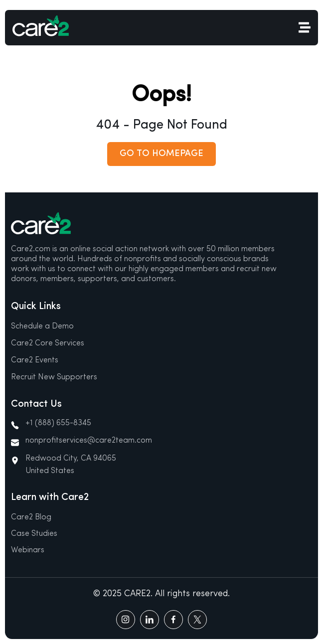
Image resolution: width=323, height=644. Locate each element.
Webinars (27, 550)
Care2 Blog (31, 517)
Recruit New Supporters (54, 377)
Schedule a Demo (42, 326)
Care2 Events (34, 360)
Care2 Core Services (47, 343)
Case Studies (34, 534)
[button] (161, 154)
